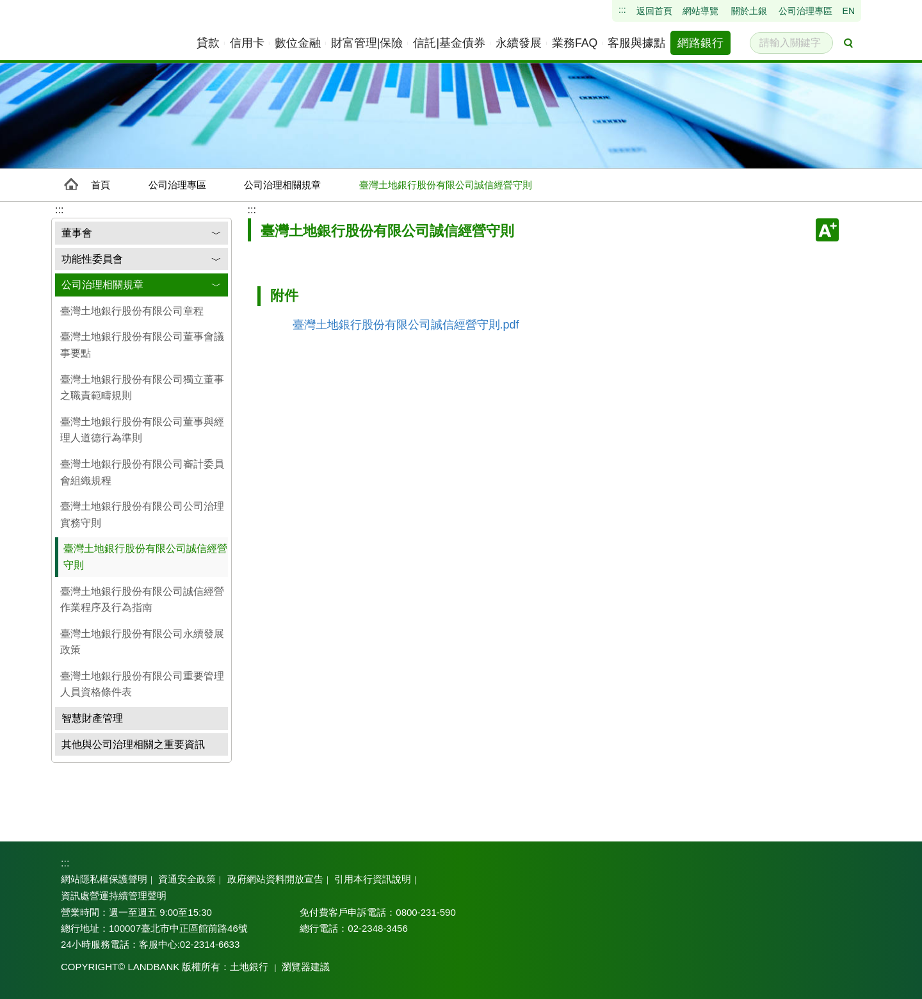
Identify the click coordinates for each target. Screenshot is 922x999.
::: (252, 209)
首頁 (100, 184)
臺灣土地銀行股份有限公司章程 (132, 310)
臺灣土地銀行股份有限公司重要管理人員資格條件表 (142, 684)
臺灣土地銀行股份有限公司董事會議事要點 (142, 345)
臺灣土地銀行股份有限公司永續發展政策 (142, 642)
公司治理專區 (177, 184)
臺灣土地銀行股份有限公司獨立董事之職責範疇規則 (142, 388)
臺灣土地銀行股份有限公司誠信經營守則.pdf (406, 324)
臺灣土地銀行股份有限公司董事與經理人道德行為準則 (142, 430)
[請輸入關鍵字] (791, 43)
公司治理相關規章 (282, 184)
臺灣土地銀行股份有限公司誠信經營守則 (145, 557)
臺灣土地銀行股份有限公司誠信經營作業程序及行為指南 (142, 599)
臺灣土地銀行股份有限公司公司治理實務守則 (142, 514)
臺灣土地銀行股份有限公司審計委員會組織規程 (142, 472)
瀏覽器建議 (295, 966)
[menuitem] (208, 43)
